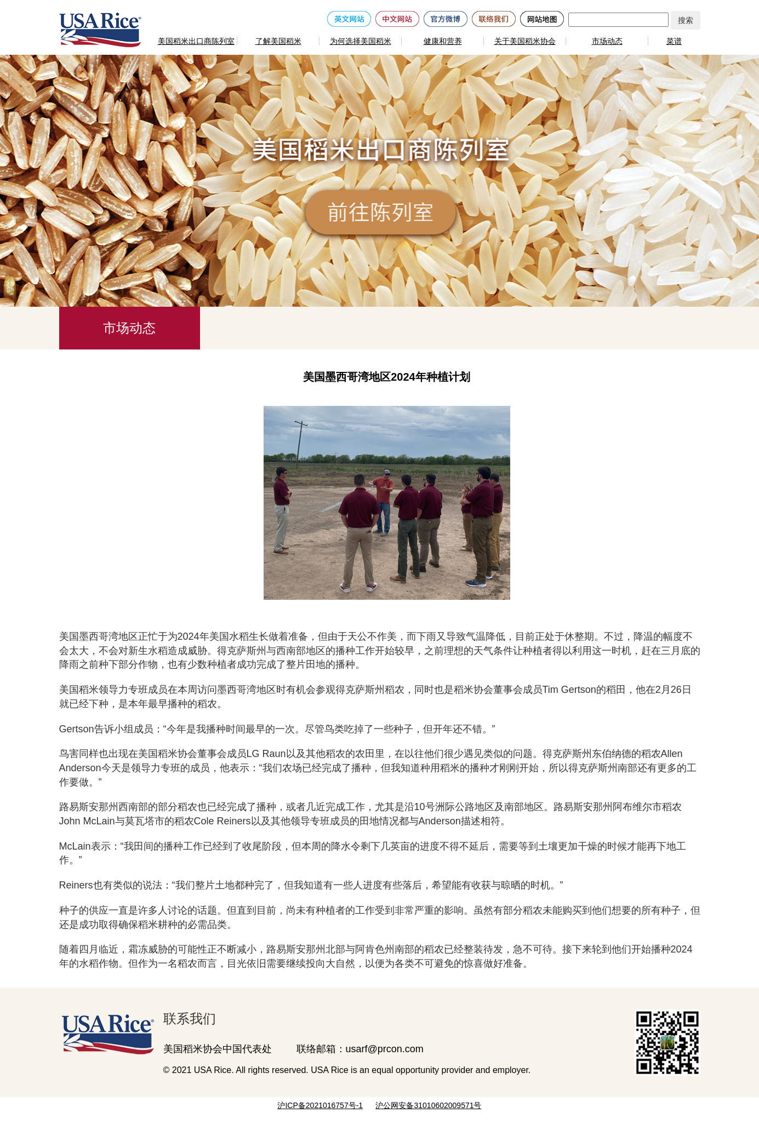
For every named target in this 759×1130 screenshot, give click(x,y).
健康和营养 (443, 41)
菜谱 (674, 41)
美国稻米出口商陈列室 (196, 41)
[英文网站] (349, 18)
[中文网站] (397, 18)
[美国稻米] (100, 29)
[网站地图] (542, 18)
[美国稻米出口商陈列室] (103, 1032)
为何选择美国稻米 (360, 41)
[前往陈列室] (382, 213)
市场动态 (607, 41)
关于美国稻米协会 (525, 41)
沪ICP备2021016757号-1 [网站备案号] (320, 1105)
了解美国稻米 (278, 41)
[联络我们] (494, 18)
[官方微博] (445, 18)
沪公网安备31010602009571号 (428, 1105)
